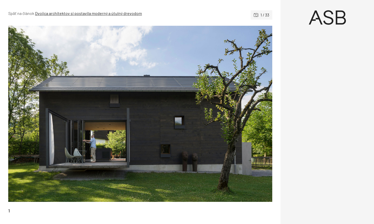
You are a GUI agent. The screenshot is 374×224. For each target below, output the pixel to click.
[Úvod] (327, 17)
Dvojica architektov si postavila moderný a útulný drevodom (88, 13)
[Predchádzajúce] (74, 114)
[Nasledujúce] (206, 114)
